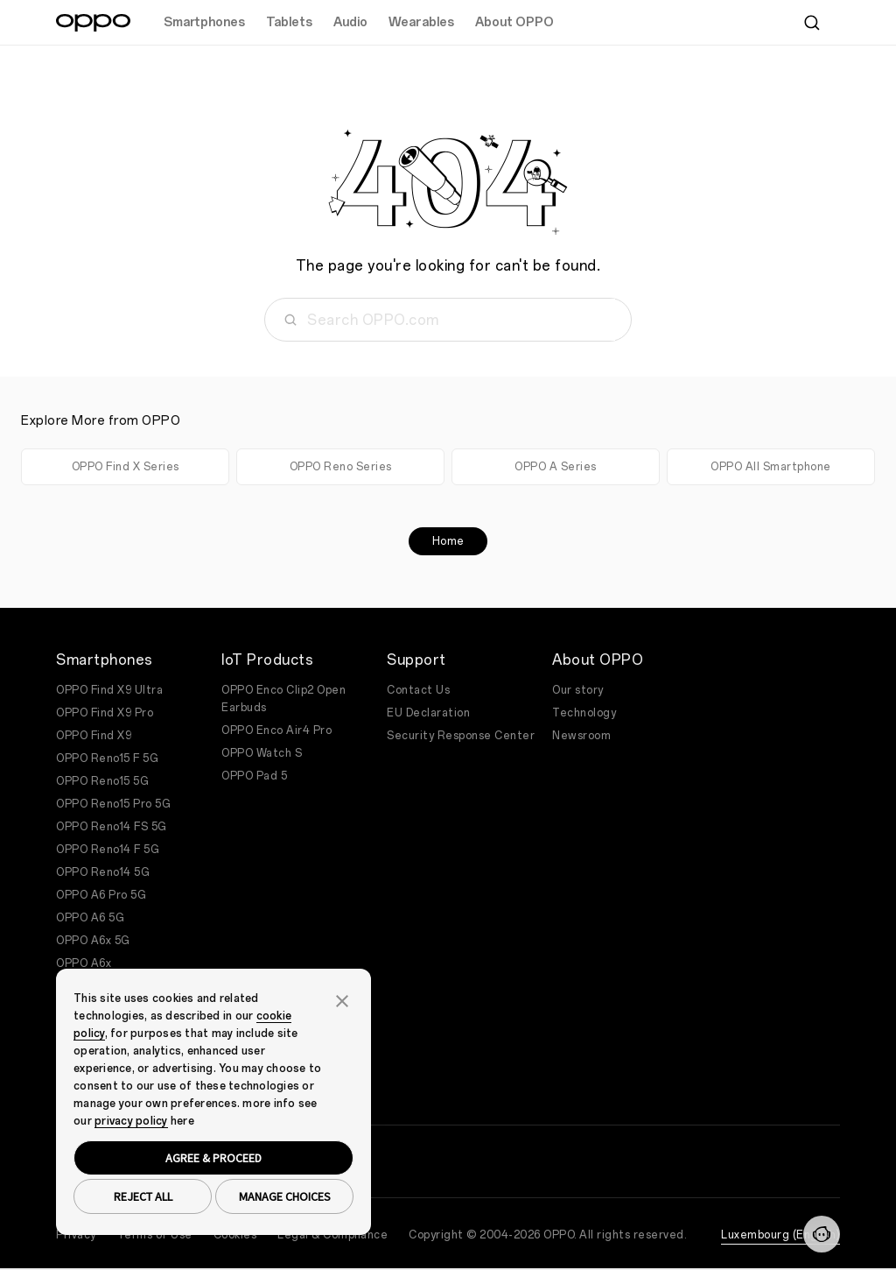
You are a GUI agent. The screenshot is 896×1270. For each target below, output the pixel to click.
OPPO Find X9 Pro (104, 713)
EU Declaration (428, 713)
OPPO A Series (555, 467)
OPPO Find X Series (125, 467)
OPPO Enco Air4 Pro (276, 730)
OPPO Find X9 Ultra (109, 690)
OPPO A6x (83, 963)
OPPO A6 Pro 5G (101, 895)
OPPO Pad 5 (254, 776)
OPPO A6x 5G (93, 941)
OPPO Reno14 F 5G (107, 849)
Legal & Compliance (332, 1235)
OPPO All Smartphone (770, 467)
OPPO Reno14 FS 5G (111, 827)
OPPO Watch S (261, 753)
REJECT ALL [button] (143, 1196)
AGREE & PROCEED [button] (213, 1158)
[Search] (812, 22)
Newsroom (581, 736)
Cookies (235, 1235)
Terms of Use (154, 1235)
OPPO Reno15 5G (102, 781)
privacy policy (131, 1121)
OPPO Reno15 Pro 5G (113, 804)
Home (448, 541)
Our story (578, 690)
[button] (342, 999)
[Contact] (821, 1234)
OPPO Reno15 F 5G (107, 758)
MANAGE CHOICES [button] (285, 1196)
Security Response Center (461, 736)
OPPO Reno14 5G (103, 872)
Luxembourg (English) (780, 1235)
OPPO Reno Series (341, 467)
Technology (584, 713)
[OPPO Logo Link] (93, 22)
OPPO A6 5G (90, 918)
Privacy (76, 1235)
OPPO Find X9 (93, 736)
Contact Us (418, 690)
